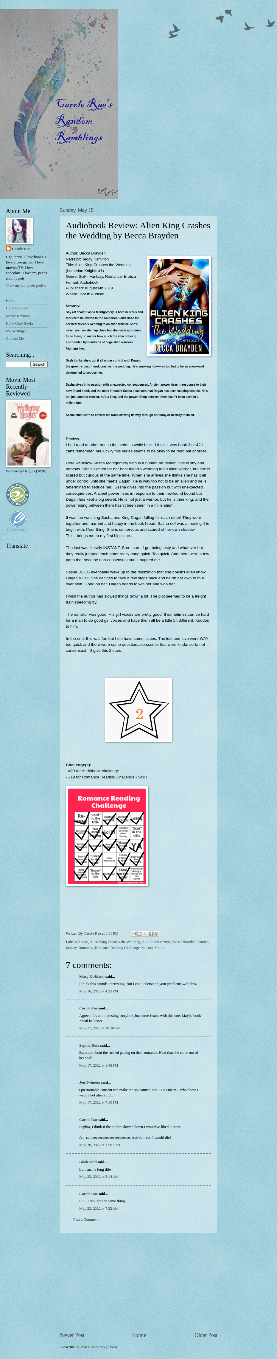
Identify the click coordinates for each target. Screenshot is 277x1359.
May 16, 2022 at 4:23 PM (98, 991)
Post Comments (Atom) (99, 1347)
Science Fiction (153, 948)
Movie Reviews (18, 316)
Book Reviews (17, 308)
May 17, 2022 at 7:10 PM (98, 1102)
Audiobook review (156, 942)
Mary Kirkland (92, 977)
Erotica (202, 942)
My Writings (15, 331)
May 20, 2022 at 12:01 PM (99, 1145)
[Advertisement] (138, 1282)
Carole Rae (88, 1008)
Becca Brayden (183, 942)
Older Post (205, 1335)
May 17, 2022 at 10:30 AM (100, 1028)
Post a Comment (86, 1219)
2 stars (83, 942)
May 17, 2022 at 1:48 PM (98, 1065)
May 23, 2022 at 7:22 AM (99, 1208)
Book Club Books (19, 323)
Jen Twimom (89, 1082)
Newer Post (72, 1335)
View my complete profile (26, 285)
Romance (86, 948)
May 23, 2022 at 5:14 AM (99, 1177)
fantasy (71, 948)
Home (139, 1335)
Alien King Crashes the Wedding (115, 942)
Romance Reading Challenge (117, 948)
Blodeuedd (88, 1162)
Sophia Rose (89, 1045)
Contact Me (15, 338)
